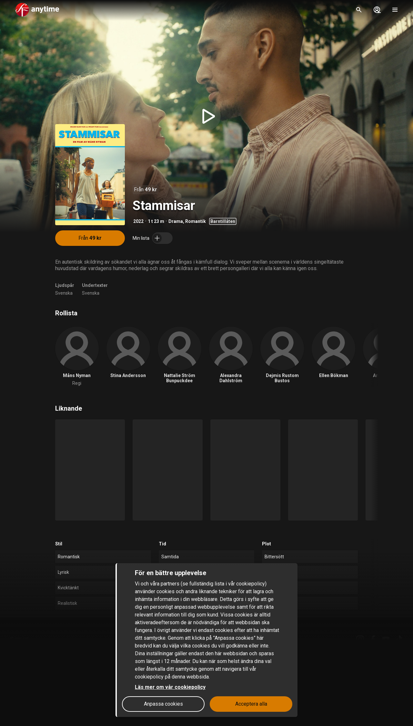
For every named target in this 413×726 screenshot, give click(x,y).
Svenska (64, 293)
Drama (175, 221)
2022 (138, 221)
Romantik (195, 221)
